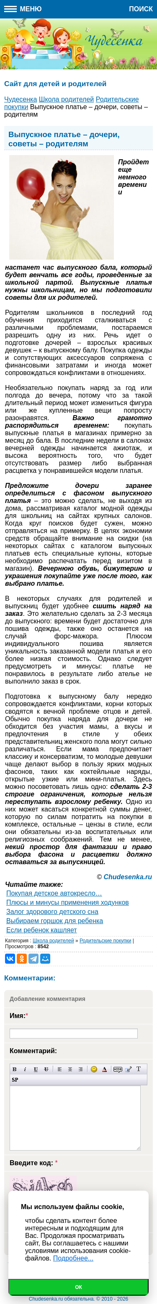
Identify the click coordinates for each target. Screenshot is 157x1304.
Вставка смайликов (94, 1069)
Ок (78, 1287)
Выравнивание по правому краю (80, 1069)
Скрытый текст (118, 1069)
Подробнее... (73, 1258)
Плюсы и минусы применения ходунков (67, 902)
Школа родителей (53, 941)
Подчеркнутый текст (36, 1069)
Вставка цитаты (128, 1069)
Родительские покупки (105, 941)
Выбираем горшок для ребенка (54, 920)
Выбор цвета (104, 1069)
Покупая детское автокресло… (54, 893)
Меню (23, 9)
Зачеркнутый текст (46, 1069)
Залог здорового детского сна (52, 911)
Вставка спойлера (15, 1079)
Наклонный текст (25, 1069)
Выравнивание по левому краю (59, 1069)
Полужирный (15, 1069)
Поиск (141, 9)
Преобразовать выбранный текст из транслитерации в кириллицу (139, 1069)
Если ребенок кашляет (41, 930)
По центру (70, 1069)
